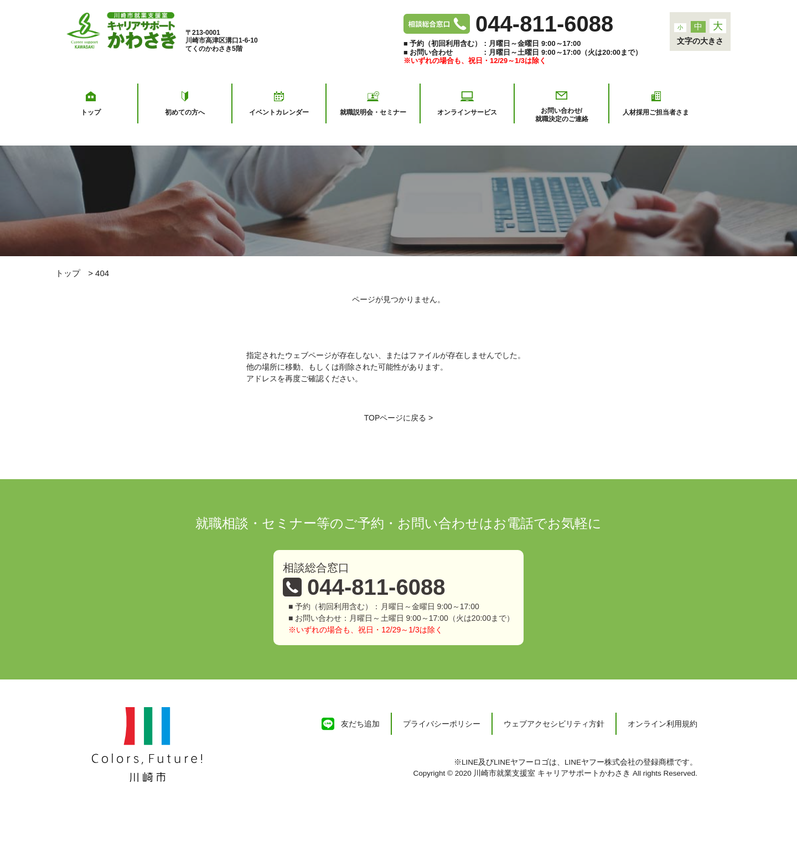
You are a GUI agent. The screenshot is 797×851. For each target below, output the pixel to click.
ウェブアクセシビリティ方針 (554, 723)
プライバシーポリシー (441, 723)
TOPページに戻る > (398, 417)
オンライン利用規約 (662, 723)
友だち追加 (360, 723)
